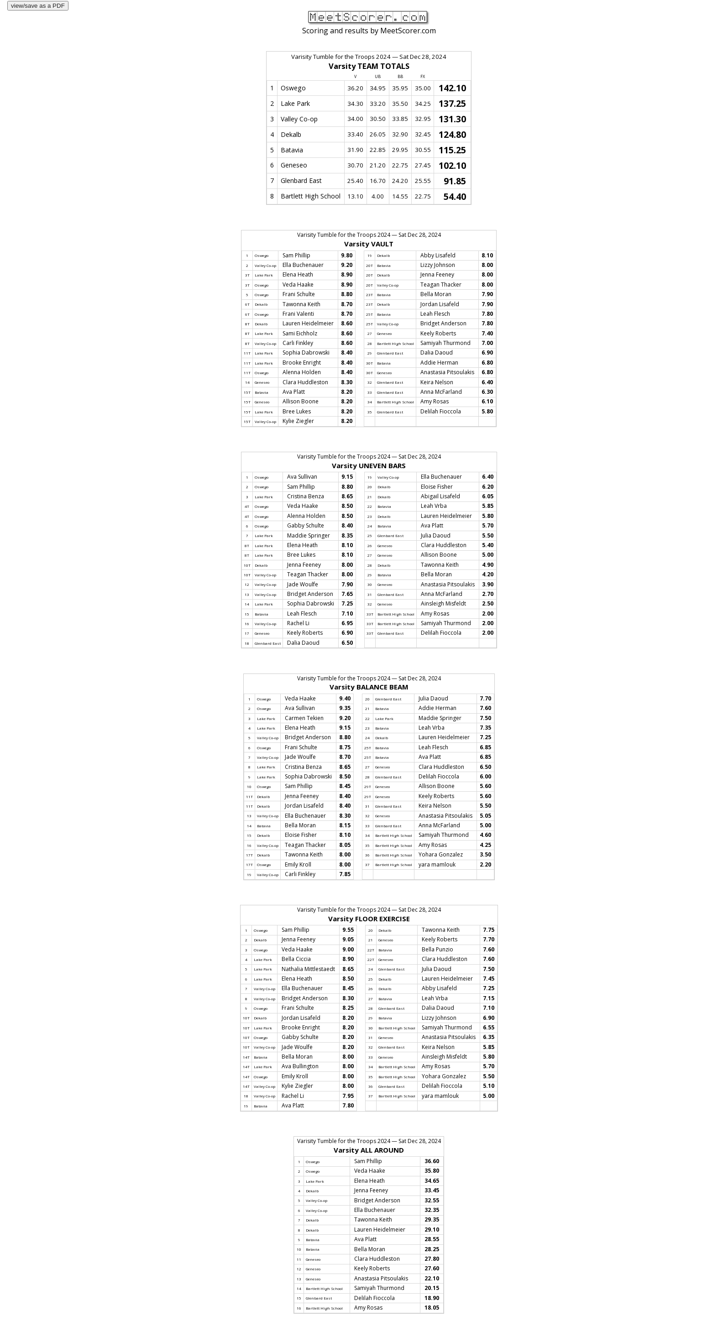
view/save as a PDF (38, 5)
